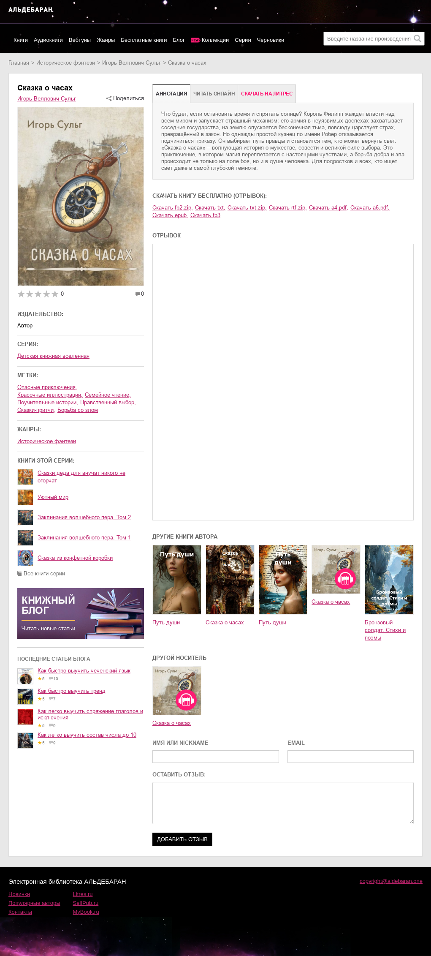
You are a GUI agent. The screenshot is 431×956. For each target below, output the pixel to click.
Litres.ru (83, 894)
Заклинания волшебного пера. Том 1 (84, 537)
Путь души (166, 622)
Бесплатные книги (144, 40)
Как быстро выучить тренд (72, 691)
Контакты (20, 912)
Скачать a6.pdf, (370, 207)
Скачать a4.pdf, (328, 207)
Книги (21, 40)
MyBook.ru (86, 912)
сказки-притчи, (36, 410)
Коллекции (215, 40)
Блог (179, 40)
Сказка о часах (225, 622)
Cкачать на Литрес (267, 94)
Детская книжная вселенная (53, 356)
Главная (18, 63)
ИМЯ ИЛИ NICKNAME (180, 743)
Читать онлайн (214, 94)
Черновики (271, 40)
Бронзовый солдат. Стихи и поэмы (385, 630)
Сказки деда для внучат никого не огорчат (81, 477)
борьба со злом (77, 410)
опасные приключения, (47, 387)
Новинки (19, 894)
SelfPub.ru (86, 903)
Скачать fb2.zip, (172, 207)
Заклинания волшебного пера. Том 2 (84, 517)
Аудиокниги (48, 40)
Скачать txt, (210, 207)
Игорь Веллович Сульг (131, 63)
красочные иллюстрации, (50, 395)
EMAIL (296, 743)
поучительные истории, (47, 402)
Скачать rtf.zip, (288, 207)
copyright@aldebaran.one (391, 881)
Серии (243, 40)
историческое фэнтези (65, 63)
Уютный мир (53, 497)
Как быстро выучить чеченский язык (84, 670)
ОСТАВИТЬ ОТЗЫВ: (179, 774)
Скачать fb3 (205, 215)
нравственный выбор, (108, 402)
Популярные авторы (34, 903)
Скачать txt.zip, (247, 207)
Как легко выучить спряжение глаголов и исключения (90, 714)
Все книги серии (44, 573)
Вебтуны (80, 40)
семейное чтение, (108, 395)
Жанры (106, 40)
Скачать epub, (170, 215)
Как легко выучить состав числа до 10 (87, 735)
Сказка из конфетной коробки (75, 558)
